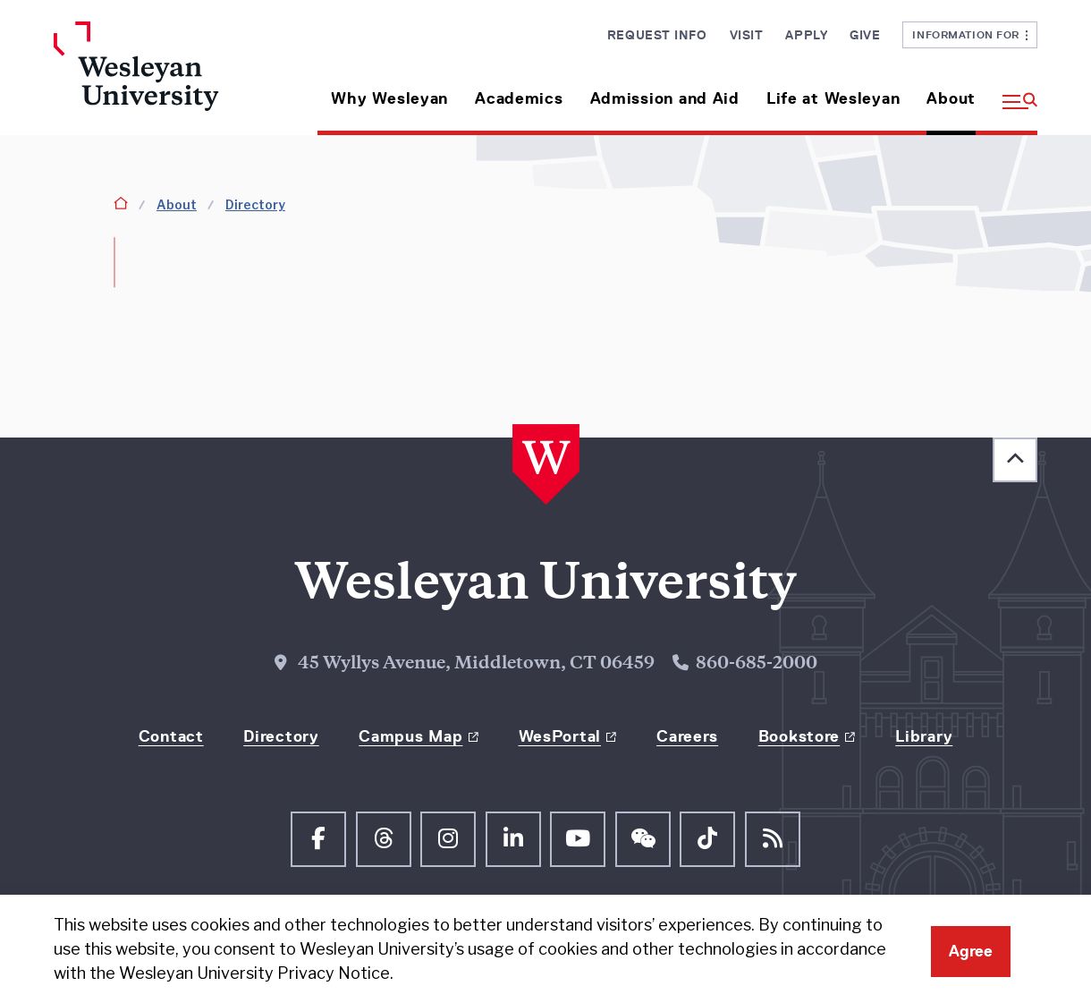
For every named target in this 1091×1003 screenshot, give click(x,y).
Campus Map (410, 736)
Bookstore (799, 736)
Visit (747, 35)
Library (923, 736)
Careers (687, 736)
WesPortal (560, 736)
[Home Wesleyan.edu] (168, 78)
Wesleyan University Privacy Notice (254, 973)
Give (865, 35)
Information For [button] (970, 34)
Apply (806, 35)
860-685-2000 (756, 664)
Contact (171, 736)
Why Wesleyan (389, 98)
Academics (518, 98)
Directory (255, 204)
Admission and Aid (665, 98)
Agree (971, 951)
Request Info (657, 35)
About (951, 98)
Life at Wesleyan (833, 98)
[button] (1013, 91)
